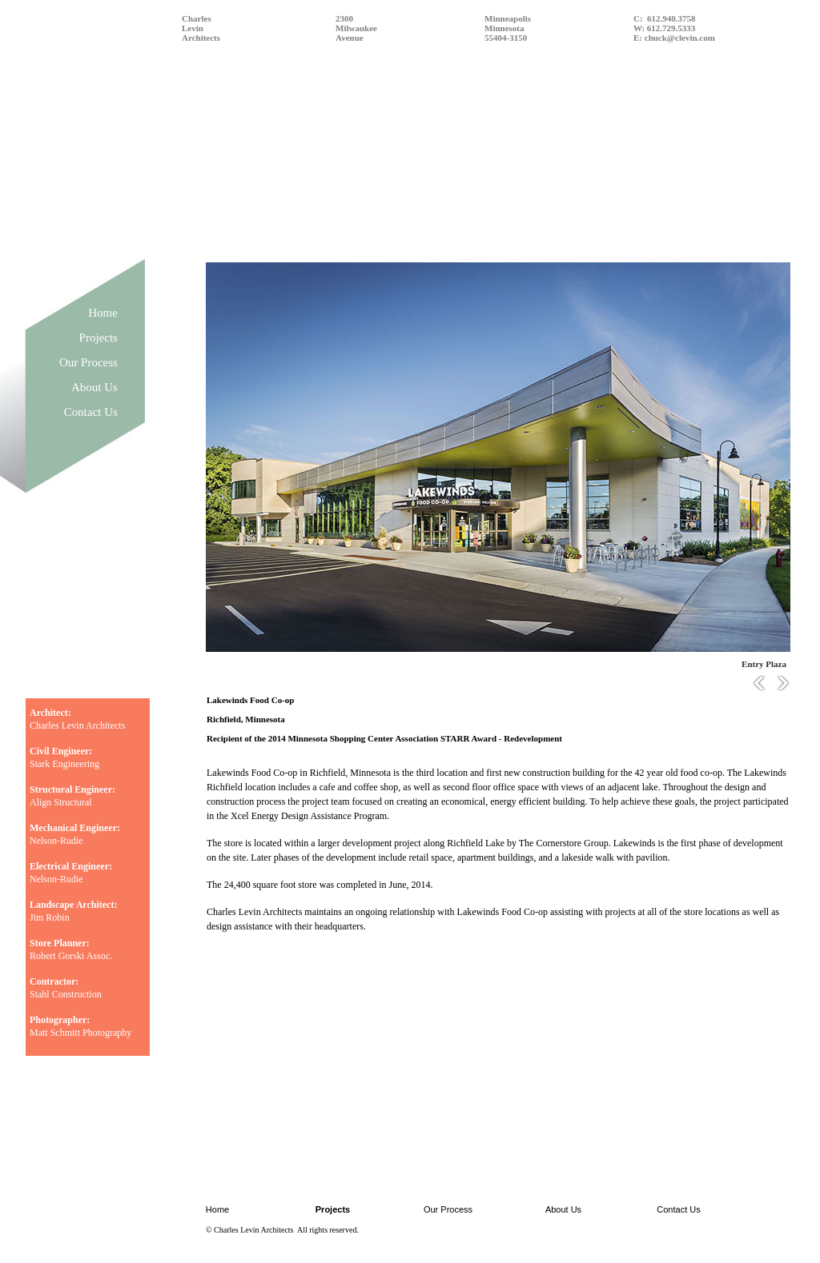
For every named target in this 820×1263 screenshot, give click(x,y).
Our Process (88, 362)
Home (103, 312)
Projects (98, 337)
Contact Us (91, 412)
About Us (94, 387)
